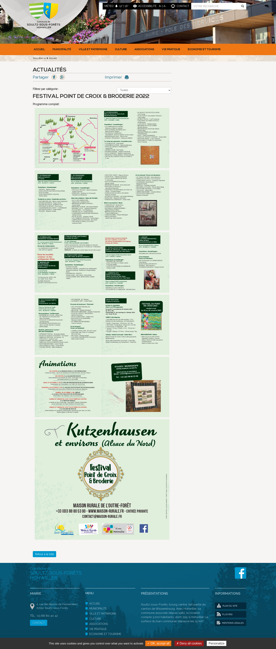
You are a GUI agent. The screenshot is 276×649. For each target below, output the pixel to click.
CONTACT (38, 622)
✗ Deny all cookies (189, 643)
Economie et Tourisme (204, 49)
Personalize (217, 643)
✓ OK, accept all (158, 643)
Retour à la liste (44, 554)
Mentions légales (230, 623)
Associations (144, 49)
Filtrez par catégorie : (46, 88)
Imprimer (113, 77)
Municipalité (62, 49)
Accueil (39, 49)
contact (183, 6)
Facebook (54, 77)
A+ (160, 6)
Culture (121, 49)
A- (165, 6)
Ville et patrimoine (93, 49)
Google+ (62, 77)
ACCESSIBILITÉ (147, 6)
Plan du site (227, 606)
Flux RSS (224, 614)
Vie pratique (171, 49)
